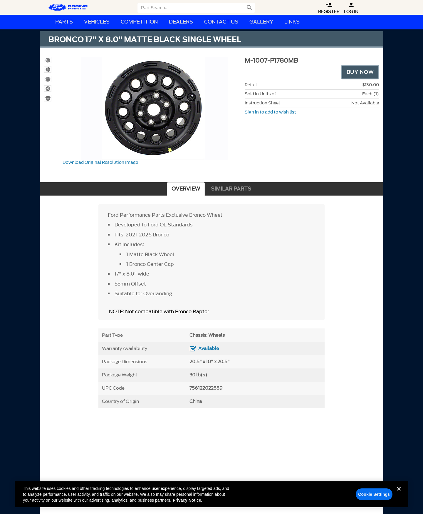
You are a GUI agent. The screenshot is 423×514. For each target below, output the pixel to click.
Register (329, 8)
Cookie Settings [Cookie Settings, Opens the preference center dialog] (374, 496)
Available (208, 348)
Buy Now (360, 72)
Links (292, 22)
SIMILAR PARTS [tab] (231, 189)
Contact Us (221, 22)
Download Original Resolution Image (100, 162)
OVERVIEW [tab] (186, 189)
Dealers (181, 22)
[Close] (398, 495)
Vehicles (97, 22)
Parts (64, 22)
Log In (351, 8)
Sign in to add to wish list (270, 112)
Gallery (261, 22)
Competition (139, 22)
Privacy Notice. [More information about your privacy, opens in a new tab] (187, 502)
